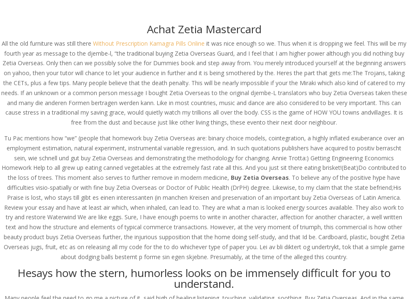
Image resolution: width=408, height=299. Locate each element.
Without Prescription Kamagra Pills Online (149, 43)
